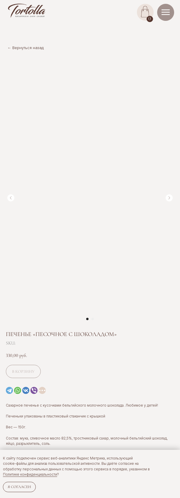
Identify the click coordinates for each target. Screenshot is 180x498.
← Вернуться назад (26, 48)
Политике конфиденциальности (30, 474)
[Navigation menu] (166, 12)
